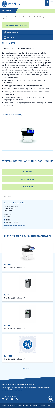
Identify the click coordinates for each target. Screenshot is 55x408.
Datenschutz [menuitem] (12, 405)
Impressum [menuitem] (21, 405)
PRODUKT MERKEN (12, 32)
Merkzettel (11, 37)
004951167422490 (12, 222)
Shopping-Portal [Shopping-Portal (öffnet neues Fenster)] (27, 179)
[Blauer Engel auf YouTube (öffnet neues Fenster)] (12, 399)
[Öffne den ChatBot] (50, 399)
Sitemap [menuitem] (28, 405)
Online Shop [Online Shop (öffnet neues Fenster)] (27, 172)
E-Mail (8, 216)
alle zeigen (26, 368)
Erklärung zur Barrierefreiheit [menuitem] (41, 405)
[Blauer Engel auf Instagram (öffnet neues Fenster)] (7, 399)
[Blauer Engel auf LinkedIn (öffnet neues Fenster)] (3, 399)
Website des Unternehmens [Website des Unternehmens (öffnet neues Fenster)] (13, 226)
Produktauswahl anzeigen (16, 25)
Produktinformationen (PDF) (12, 115)
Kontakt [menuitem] (4, 405)
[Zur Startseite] (20, 4)
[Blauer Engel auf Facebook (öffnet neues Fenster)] (17, 399)
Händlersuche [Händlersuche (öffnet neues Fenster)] (27, 187)
